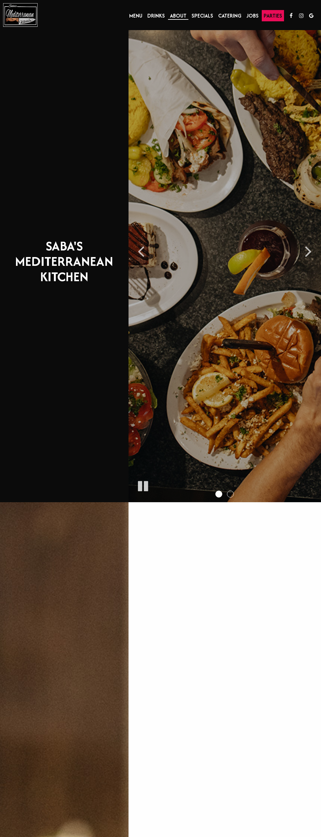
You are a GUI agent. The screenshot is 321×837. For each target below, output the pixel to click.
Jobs (252, 16)
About (178, 16)
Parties (273, 16)
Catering (229, 16)
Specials (202, 16)
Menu (135, 16)
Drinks (156, 16)
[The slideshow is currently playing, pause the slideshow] (142, 485)
